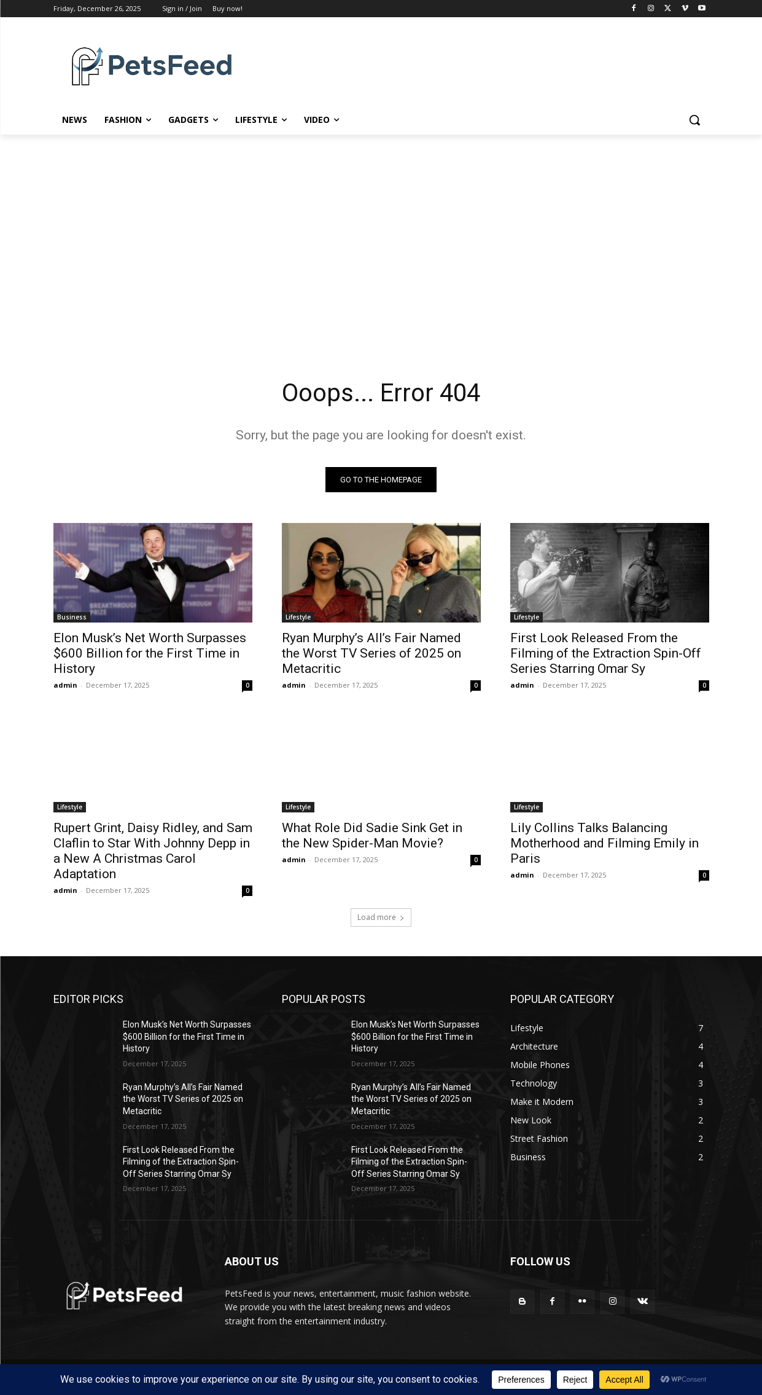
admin (65, 685)
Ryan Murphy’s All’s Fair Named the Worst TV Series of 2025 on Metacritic (371, 653)
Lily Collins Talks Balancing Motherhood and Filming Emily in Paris (604, 843)
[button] (694, 120)
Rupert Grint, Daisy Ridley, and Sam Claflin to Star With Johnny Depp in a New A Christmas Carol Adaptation (152, 850)
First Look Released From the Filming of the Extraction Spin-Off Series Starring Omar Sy (605, 653)
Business (72, 617)
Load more (381, 917)
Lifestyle (298, 617)
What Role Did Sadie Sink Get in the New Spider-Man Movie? (372, 835)
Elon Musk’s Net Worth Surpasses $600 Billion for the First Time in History (149, 653)
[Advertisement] (381, 250)
